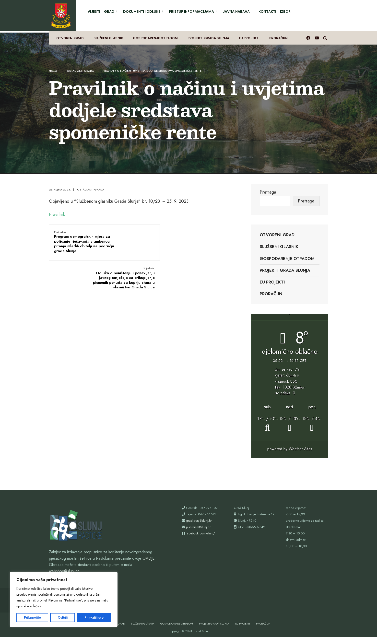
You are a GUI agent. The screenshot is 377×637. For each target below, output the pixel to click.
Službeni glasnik (108, 36)
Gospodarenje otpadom (155, 36)
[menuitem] (111, 10)
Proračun (278, 36)
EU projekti (249, 36)
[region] (64, 599)
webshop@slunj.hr (64, 567)
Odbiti (63, 617)
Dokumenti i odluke (141, 11)
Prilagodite (32, 617)
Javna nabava (236, 11)
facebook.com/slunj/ (200, 529)
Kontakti (267, 11)
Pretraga (268, 188)
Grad (109, 11)
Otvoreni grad (70, 36)
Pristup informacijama (191, 11)
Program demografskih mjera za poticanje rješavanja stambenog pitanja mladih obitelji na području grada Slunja (80, 240)
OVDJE (148, 554)
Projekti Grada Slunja (208, 36)
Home (53, 67)
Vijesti (94, 11)
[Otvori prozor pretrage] (325, 35)
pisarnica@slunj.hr (198, 523)
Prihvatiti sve (94, 617)
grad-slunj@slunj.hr (199, 516)
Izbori (286, 11)
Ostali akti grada (80, 67)
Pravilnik (57, 210)
